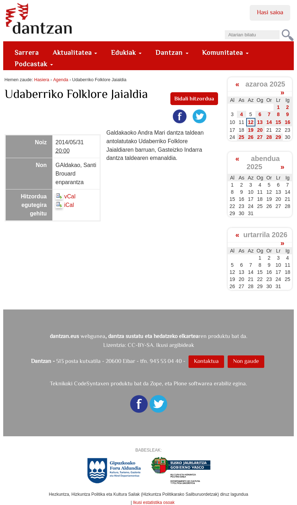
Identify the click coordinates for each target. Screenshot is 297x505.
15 (278, 122)
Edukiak (126, 52)
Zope (156, 383)
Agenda (60, 79)
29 (278, 137)
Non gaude (246, 361)
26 (251, 137)
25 (241, 137)
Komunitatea (225, 52)
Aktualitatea (75, 52)
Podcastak (34, 64)
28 (269, 137)
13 (260, 122)
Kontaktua (206, 361)
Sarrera (27, 52)
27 (260, 137)
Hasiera (41, 79)
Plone (180, 383)
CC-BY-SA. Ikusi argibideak (161, 345)
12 (251, 122)
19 (251, 130)
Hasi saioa (270, 12)
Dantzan (172, 52)
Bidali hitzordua (194, 98)
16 (287, 122)
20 (260, 130)
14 (269, 122)
